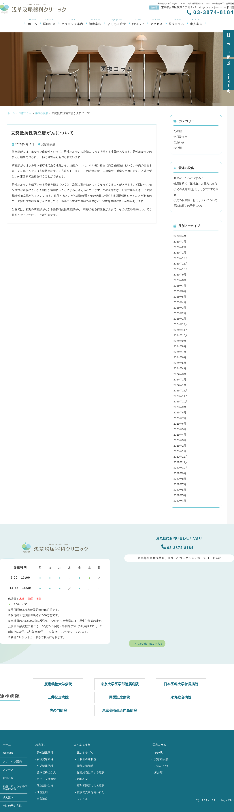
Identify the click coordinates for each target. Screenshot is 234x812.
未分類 (177, 147)
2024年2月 (180, 378)
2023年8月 (180, 411)
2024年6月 (180, 356)
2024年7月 (180, 351)
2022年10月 (180, 466)
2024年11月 (180, 329)
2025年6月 (180, 290)
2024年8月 (180, 345)
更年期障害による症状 (90, 784)
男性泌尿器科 (45, 751)
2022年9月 (180, 471)
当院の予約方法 (12, 804)
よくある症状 (116, 22)
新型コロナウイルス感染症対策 (15, 786)
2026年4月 (180, 235)
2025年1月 (180, 318)
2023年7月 (180, 417)
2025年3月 (180, 307)
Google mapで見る (150, 642)
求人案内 (196, 22)
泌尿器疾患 (48, 144)
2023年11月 (180, 395)
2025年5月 (180, 296)
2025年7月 (180, 285)
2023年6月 (180, 422)
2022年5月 (180, 493)
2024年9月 (180, 340)
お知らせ (138, 22)
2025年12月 (180, 257)
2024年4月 (180, 367)
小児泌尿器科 (45, 764)
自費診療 (42, 797)
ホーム (32, 22)
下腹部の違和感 (86, 757)
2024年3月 (180, 373)
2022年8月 (180, 477)
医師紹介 (49, 22)
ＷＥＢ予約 (228, 43)
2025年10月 (180, 268)
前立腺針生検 (45, 784)
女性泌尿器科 (45, 757)
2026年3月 (180, 241)
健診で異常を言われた (90, 790)
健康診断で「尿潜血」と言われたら (195, 183)
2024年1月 (180, 384)
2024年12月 (180, 323)
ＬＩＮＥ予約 (228, 74)
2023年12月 (180, 389)
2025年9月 (180, 274)
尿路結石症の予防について (189, 205)
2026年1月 (180, 252)
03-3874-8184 (177, 545)
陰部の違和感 (85, 764)
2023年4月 (180, 433)
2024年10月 (180, 334)
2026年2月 (180, 246)
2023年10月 (180, 400)
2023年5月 (180, 428)
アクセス (156, 22)
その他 (177, 131)
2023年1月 (180, 450)
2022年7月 (180, 482)
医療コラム (176, 22)
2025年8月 (180, 279)
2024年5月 (180, 362)
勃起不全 (82, 777)
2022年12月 (180, 455)
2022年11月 (180, 461)
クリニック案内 (72, 22)
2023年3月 (180, 439)
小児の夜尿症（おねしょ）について (195, 199)
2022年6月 (180, 488)
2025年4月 (180, 301)
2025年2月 (180, 312)
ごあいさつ (180, 142)
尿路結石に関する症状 (90, 770)
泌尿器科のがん (46, 770)
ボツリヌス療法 (46, 777)
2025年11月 (180, 263)
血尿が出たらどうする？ (188, 178)
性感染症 (42, 790)
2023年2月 (180, 444)
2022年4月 (180, 499)
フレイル (82, 797)
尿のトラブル (85, 751)
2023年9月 (180, 406)
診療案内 (95, 22)
